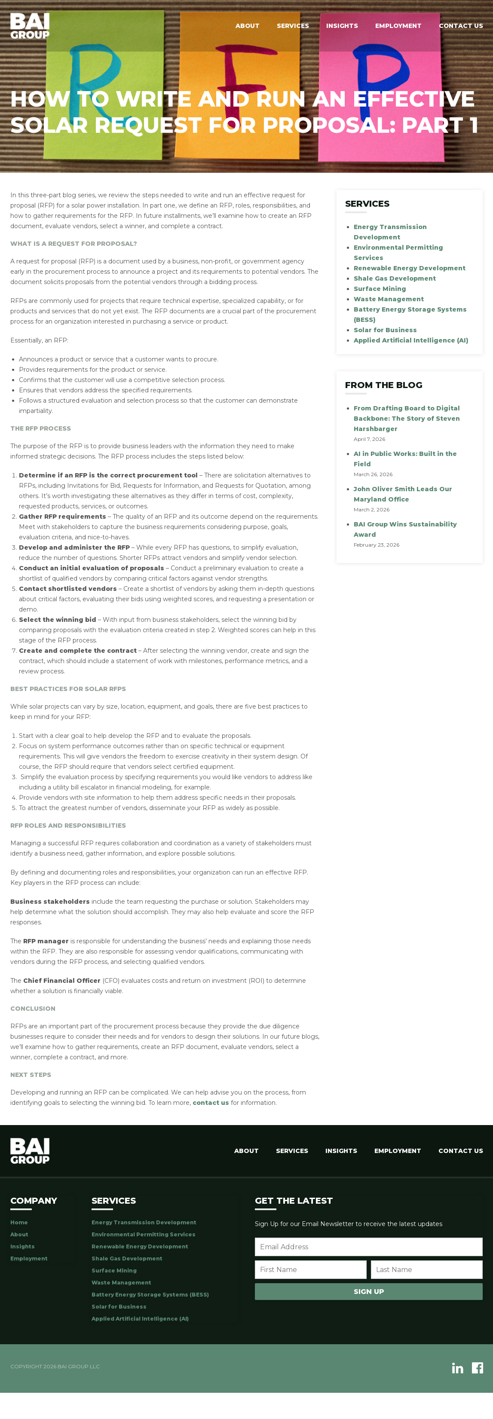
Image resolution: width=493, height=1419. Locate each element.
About (246, 26)
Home (19, 1222)
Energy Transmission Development (144, 1222)
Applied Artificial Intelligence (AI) (411, 340)
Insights (341, 26)
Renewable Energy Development (409, 268)
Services (292, 26)
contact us (211, 1103)
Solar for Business (385, 330)
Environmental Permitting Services (144, 1234)
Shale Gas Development (395, 278)
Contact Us (460, 26)
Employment (397, 26)
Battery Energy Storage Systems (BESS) (150, 1294)
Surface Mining (380, 289)
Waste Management (389, 299)
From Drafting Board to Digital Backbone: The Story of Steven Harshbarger (407, 418)
